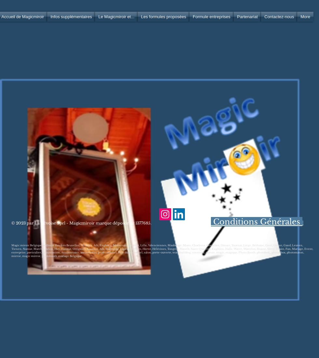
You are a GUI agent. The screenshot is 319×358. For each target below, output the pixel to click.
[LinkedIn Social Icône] (179, 214)
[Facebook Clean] (193, 214)
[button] (71, 17)
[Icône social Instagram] (165, 214)
